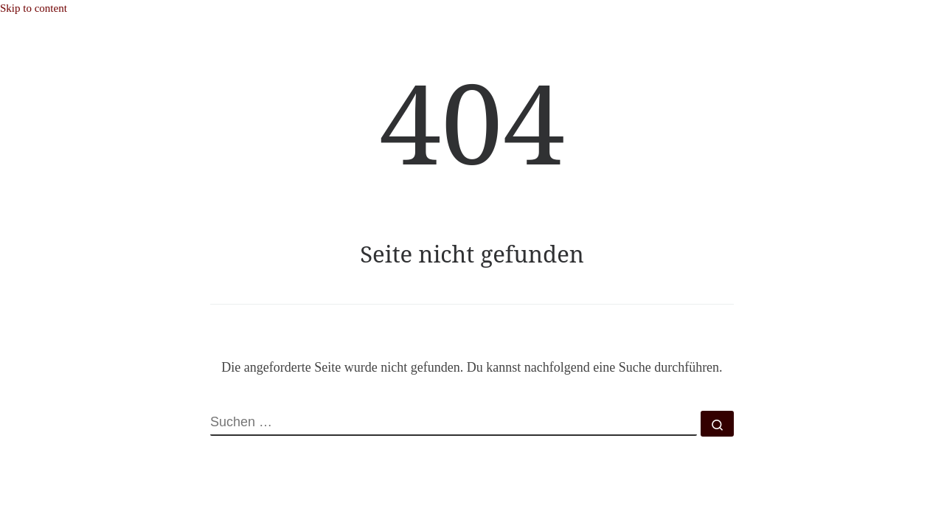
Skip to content (33, 8)
